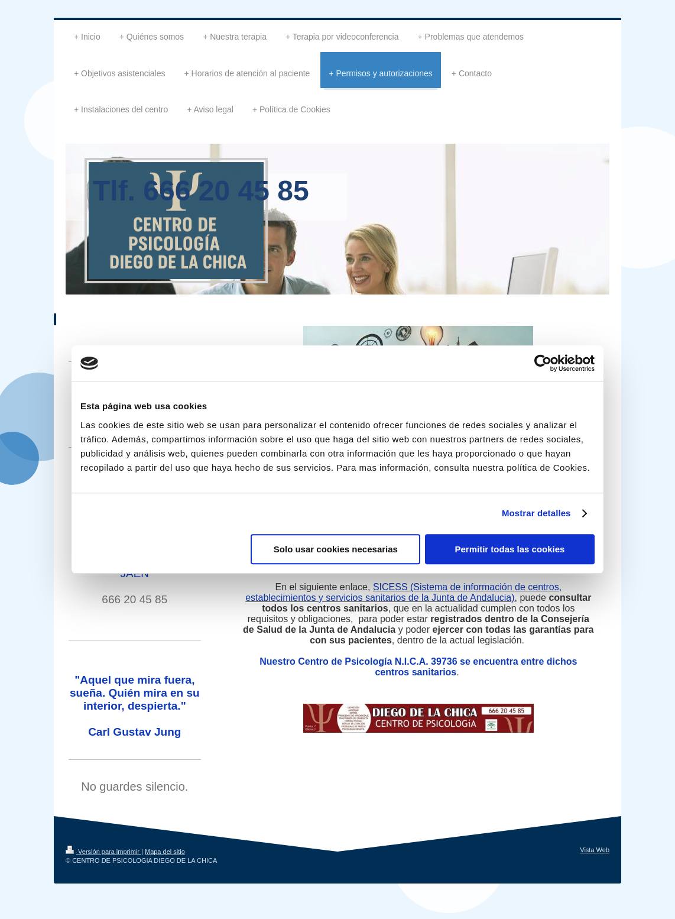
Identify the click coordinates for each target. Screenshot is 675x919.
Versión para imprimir (103, 851)
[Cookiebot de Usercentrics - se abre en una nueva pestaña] (543, 363)
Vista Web (594, 849)
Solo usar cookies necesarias (336, 549)
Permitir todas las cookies (509, 549)
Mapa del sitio (165, 851)
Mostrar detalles (536, 513)
